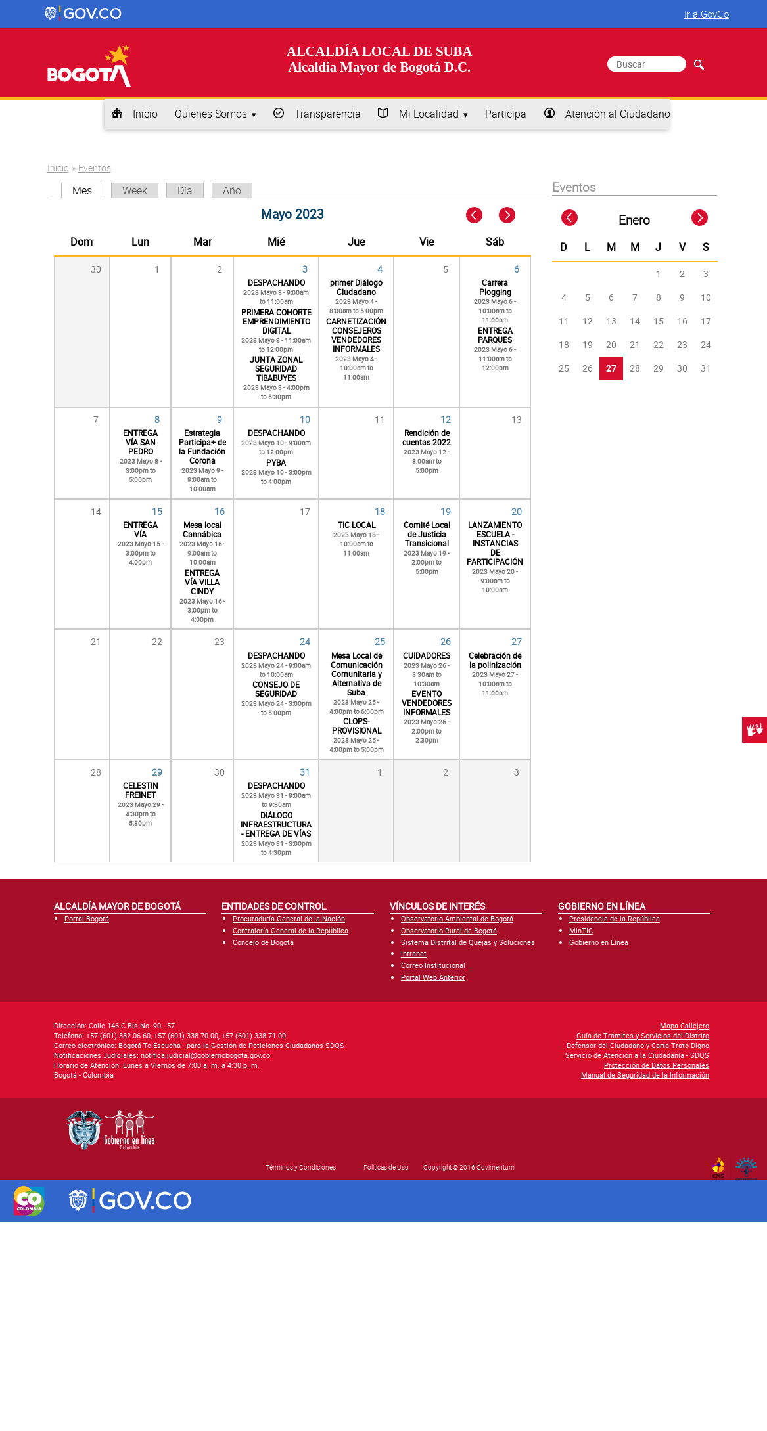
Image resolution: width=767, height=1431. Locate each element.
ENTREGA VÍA (140, 529)
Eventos (94, 168)
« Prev (475, 216)
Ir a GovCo (706, 13)
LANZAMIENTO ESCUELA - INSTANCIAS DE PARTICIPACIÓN (495, 543)
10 (305, 419)
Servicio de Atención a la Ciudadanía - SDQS (637, 1055)
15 (157, 511)
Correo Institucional (433, 965)
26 (445, 641)
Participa (505, 113)
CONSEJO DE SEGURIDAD (276, 689)
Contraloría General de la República (290, 930)
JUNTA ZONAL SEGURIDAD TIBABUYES (276, 368)
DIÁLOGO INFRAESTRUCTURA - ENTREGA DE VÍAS (276, 824)
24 (305, 641)
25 (380, 641)
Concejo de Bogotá (263, 942)
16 (219, 511)
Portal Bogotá (86, 918)
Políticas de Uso (386, 1167)
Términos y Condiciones (301, 1167)
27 (516, 641)
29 (157, 772)
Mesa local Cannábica (202, 529)
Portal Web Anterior (433, 977)
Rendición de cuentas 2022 (426, 437)
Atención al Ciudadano (617, 113)
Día (185, 190)
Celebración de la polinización (495, 660)
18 (380, 511)
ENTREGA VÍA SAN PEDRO (140, 442)
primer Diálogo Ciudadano (356, 287)
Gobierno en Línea (598, 942)
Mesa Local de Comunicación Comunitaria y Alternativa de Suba (357, 673)
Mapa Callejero (684, 1025)
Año (232, 190)
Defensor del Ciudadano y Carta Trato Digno (638, 1045)
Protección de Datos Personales (656, 1065)
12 (445, 419)
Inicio (145, 113)
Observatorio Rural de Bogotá (449, 930)
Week (134, 190)
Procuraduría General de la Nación (289, 918)
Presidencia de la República (614, 918)
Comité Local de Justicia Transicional (427, 533)
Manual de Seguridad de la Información (645, 1075)
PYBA (276, 462)
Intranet (414, 953)
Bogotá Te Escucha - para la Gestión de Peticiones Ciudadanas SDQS (231, 1045)
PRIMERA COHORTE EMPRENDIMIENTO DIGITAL (276, 321)
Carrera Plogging (495, 287)
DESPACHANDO (276, 282)
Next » (514, 216)
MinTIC (581, 930)
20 (516, 511)
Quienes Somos (211, 113)
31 (305, 772)
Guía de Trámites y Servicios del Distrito (642, 1035)
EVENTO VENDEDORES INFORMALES (427, 702)
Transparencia (327, 113)
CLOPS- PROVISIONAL (356, 726)
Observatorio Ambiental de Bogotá (457, 918)
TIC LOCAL (356, 524)
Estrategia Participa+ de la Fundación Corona (202, 447)
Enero (634, 220)
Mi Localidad (429, 113)
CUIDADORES (426, 655)
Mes (87, 190)
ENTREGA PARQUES (495, 335)
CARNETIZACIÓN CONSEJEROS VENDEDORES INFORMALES (356, 335)
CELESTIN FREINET (140, 790)
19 (445, 511)
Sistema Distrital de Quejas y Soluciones (468, 942)
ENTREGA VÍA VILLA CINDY (202, 581)
